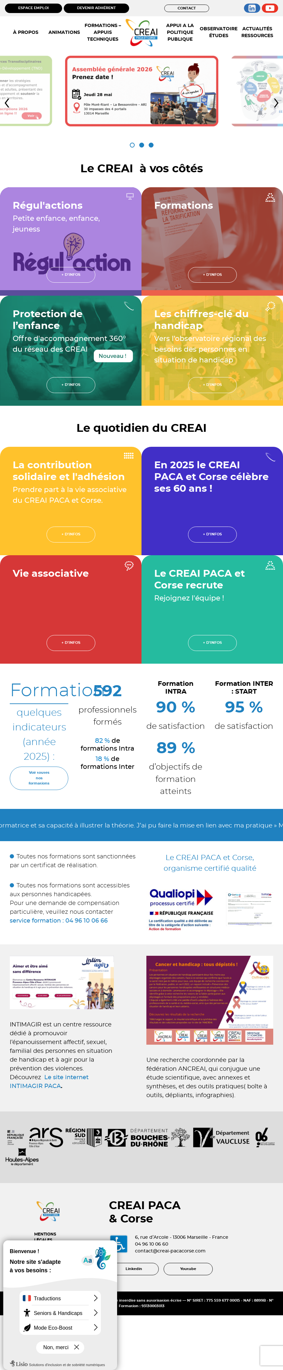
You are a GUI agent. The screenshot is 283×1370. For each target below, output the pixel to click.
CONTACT (187, 8)
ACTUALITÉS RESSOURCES (257, 32)
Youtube (188, 1304)
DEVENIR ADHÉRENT (96, 8)
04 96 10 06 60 (168, 1270)
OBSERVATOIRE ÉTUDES (218, 32)
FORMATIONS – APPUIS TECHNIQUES (103, 32)
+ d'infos (70, 274)
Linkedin (134, 1304)
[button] (132, 145)
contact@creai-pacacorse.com (187, 1277)
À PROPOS (25, 32)
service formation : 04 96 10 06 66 (59, 921)
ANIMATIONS (64, 32)
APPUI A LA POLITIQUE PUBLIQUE (180, 32)
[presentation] (6, 102)
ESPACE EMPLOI (33, 8)
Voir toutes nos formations (39, 778)
